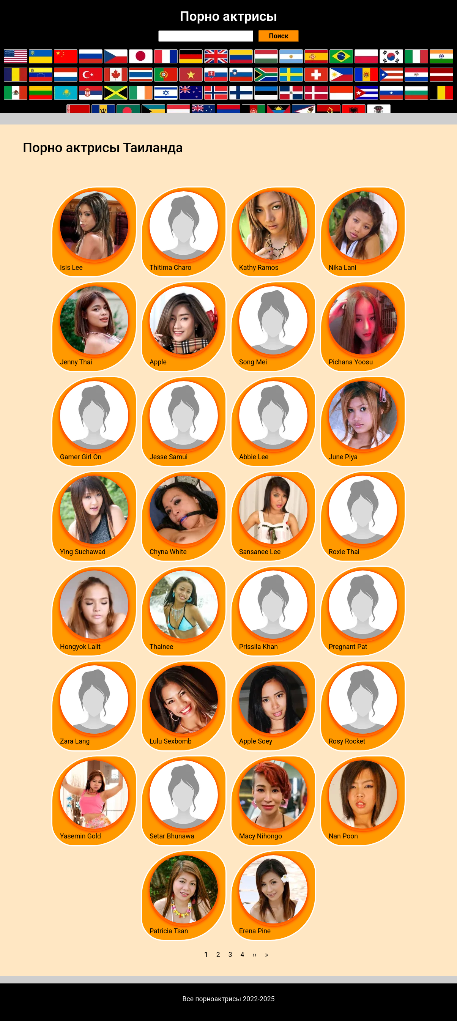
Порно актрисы (228, 16)
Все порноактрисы (212, 999)
